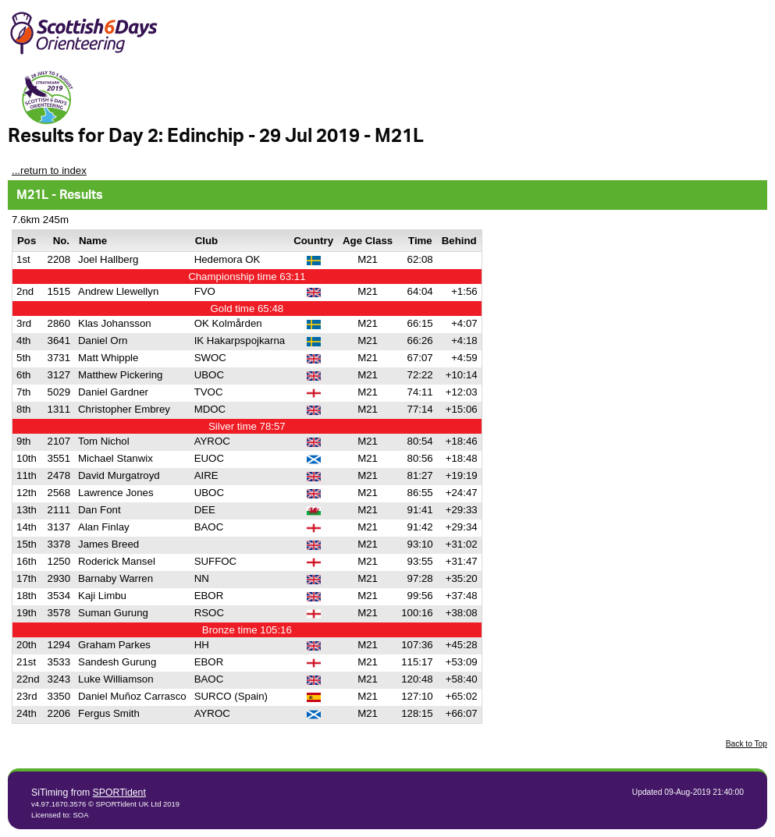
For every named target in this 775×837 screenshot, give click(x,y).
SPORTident (119, 792)
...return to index (49, 170)
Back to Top (746, 743)
